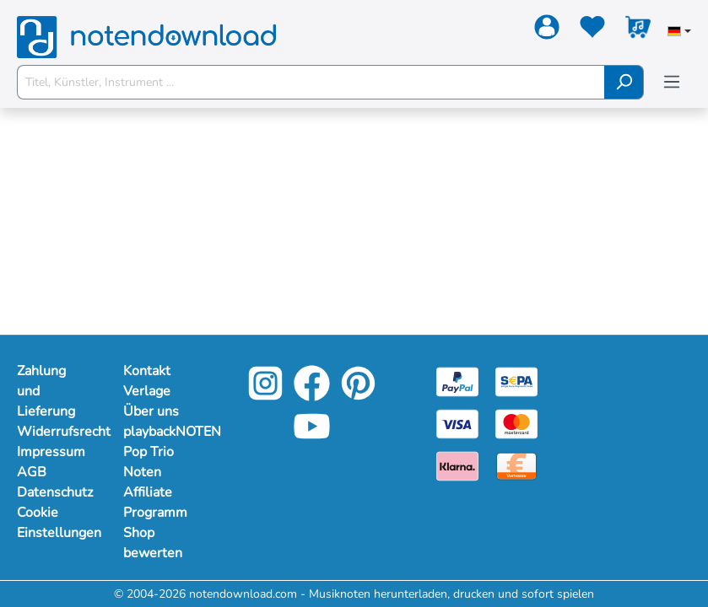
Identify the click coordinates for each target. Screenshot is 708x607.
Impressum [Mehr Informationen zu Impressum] (51, 452)
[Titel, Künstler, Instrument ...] (311, 82)
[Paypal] (457, 381)
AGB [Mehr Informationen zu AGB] (31, 472)
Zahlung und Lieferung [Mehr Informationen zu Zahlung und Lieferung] (46, 391)
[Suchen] (624, 82)
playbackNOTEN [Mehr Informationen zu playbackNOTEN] (159, 431)
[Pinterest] (358, 395)
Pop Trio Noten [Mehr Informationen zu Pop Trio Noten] (148, 462)
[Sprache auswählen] (679, 33)
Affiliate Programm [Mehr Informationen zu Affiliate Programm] (155, 502)
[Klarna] (457, 465)
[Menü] (671, 82)
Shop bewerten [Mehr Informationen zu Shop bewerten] (152, 543)
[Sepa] (516, 381)
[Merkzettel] (592, 30)
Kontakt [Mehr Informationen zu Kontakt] (146, 371)
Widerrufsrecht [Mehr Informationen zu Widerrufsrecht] (53, 431)
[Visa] (457, 423)
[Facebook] (312, 395)
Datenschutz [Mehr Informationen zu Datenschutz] (53, 492)
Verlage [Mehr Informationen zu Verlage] (146, 391)
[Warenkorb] (638, 30)
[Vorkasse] (516, 465)
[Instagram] (265, 395)
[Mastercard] (516, 423)
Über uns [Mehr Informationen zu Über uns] (151, 411)
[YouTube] (312, 438)
